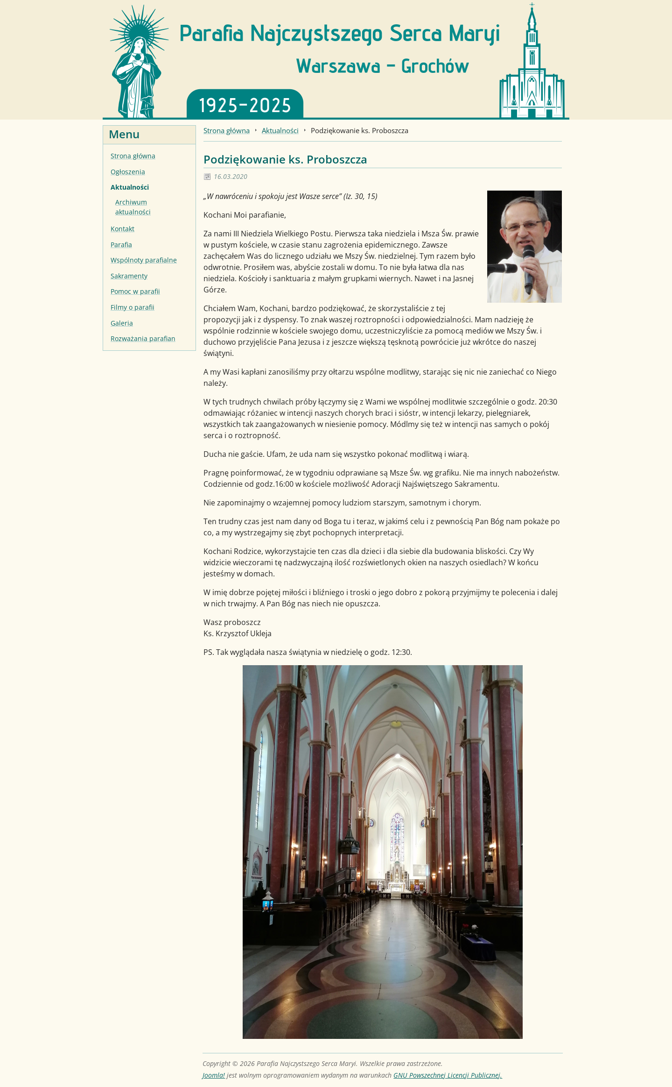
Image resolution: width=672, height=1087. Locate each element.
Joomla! (214, 1075)
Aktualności (130, 187)
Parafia (121, 244)
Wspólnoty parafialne (144, 260)
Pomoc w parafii (135, 291)
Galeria (122, 323)
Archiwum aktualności (133, 207)
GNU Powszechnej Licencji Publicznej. (447, 1075)
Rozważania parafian (143, 338)
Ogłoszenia (128, 171)
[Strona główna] (336, 59)
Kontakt (122, 228)
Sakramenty (129, 275)
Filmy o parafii (132, 307)
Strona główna (133, 155)
